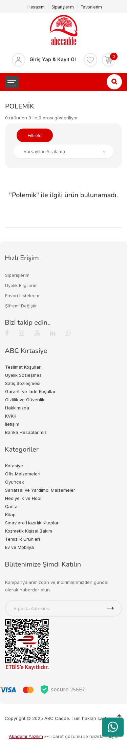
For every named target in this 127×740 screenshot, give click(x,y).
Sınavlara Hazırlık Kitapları (32, 522)
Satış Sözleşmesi (22, 383)
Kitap (10, 514)
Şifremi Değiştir (21, 305)
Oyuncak (14, 482)
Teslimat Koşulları (23, 367)
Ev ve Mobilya (19, 547)
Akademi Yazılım (26, 736)
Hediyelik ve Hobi (23, 498)
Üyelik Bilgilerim (21, 285)
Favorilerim (91, 7)
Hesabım (36, 7)
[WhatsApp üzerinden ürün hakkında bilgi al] (113, 727)
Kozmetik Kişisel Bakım (28, 531)
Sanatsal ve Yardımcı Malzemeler (40, 490)
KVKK (10, 416)
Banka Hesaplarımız (26, 432)
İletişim (12, 424)
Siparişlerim (62, 7)
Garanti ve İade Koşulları (31, 391)
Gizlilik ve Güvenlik (24, 399)
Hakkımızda (17, 407)
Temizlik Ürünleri (22, 539)
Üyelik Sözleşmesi (24, 375)
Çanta (11, 506)
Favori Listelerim (22, 295)
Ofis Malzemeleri (22, 473)
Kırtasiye (14, 465)
